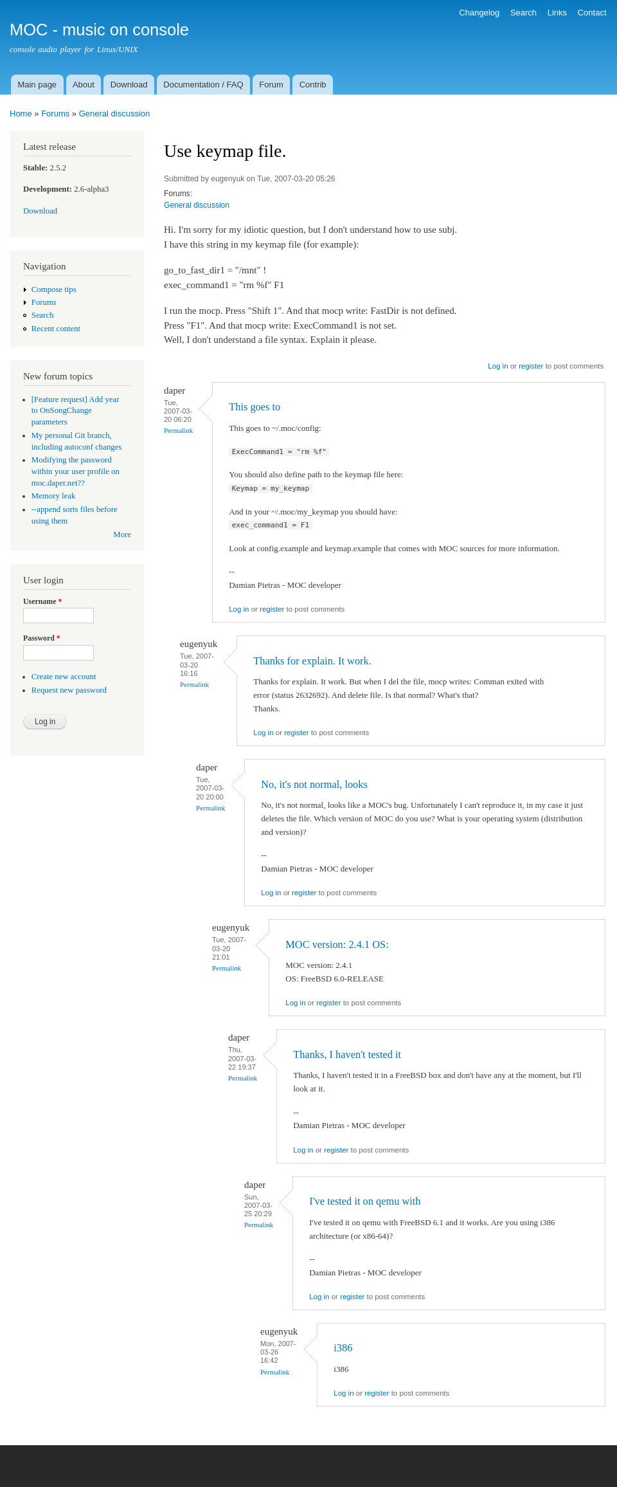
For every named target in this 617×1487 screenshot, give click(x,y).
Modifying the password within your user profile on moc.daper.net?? (75, 471)
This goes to (254, 407)
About (83, 84)
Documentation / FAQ (203, 84)
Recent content (55, 328)
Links (557, 12)
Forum (271, 84)
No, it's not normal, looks (314, 784)
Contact (592, 12)
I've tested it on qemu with (364, 1201)
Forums (55, 113)
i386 (343, 1348)
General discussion (114, 113)
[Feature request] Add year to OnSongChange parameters (75, 411)
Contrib (313, 84)
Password (41, 638)
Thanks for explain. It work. (312, 661)
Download (129, 84)
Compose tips (53, 289)
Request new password (69, 690)
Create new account (63, 676)
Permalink (178, 430)
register (531, 366)
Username (42, 601)
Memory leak (53, 495)
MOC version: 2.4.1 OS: (336, 944)
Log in (498, 366)
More (122, 534)
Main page (37, 84)
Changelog (479, 12)
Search (523, 12)
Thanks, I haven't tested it (347, 1054)
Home (21, 113)
